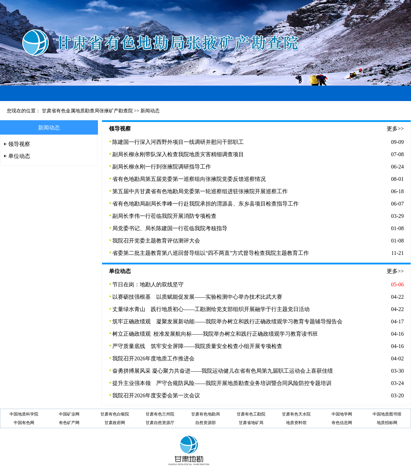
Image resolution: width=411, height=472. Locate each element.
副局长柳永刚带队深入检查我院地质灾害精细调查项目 (178, 154)
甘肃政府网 (114, 422)
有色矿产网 (69, 422)
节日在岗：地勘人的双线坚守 (148, 284)
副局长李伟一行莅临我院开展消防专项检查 (164, 216)
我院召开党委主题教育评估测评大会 (156, 241)
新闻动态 (150, 110)
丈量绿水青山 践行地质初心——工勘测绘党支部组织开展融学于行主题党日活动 (211, 309)
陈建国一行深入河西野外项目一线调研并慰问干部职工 (178, 142)
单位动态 (19, 156)
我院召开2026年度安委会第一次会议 (156, 395)
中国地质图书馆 (387, 414)
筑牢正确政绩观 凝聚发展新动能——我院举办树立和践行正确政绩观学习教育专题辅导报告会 (227, 321)
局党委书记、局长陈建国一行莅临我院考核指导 (169, 228)
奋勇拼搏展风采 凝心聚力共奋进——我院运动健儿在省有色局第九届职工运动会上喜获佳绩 (222, 371)
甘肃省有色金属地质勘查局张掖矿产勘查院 (87, 110)
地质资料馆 (296, 422)
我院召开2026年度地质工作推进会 (153, 358)
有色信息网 (342, 422)
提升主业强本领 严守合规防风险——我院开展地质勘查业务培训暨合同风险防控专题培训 (222, 383)
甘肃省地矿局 (251, 422)
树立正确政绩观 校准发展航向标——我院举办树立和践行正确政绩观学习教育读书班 (215, 334)
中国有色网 (24, 422)
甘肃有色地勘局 (205, 414)
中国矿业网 (69, 414)
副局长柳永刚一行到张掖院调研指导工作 (161, 167)
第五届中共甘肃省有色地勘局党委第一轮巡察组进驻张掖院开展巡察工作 (200, 191)
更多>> (395, 129)
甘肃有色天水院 (296, 414)
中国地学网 (342, 414)
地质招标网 (387, 422)
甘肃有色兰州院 (160, 414)
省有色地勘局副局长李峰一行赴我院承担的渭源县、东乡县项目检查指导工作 (205, 204)
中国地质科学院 (24, 414)
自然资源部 (205, 422)
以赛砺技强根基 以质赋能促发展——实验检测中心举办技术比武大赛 (197, 297)
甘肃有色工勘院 (251, 414)
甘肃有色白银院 (114, 414)
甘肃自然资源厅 (160, 422)
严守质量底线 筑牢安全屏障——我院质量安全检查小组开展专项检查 (197, 346)
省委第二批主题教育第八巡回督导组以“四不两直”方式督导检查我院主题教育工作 (210, 253)
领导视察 (19, 144)
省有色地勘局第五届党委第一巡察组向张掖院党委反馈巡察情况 (189, 179)
